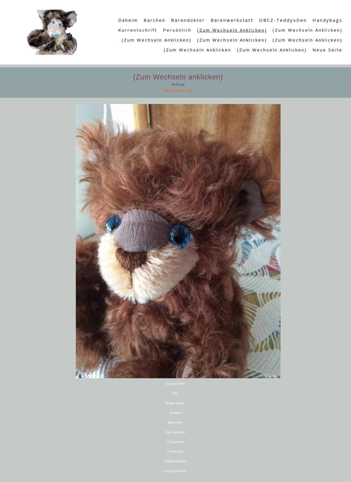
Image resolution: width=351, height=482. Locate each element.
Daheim (128, 20)
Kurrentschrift (137, 30)
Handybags (328, 20)
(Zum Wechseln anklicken (197, 50)
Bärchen (154, 20)
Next (190, 90)
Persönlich (177, 30)
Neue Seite (328, 50)
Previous (178, 90)
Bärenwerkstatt (232, 20)
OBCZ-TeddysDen (283, 20)
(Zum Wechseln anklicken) (232, 30)
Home (167, 90)
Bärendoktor (188, 20)
